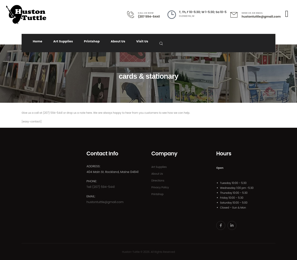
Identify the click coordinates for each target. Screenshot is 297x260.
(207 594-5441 (149, 16)
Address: (93, 166)
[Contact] (132, 14)
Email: (91, 196)
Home (37, 41)
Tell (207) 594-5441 (101, 187)
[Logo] (26, 14)
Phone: (92, 181)
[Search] (161, 43)
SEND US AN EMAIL (252, 12)
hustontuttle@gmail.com (261, 16)
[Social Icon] (220, 225)
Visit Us (142, 41)
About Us (118, 41)
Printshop (92, 41)
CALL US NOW (146, 12)
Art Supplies (63, 41)
